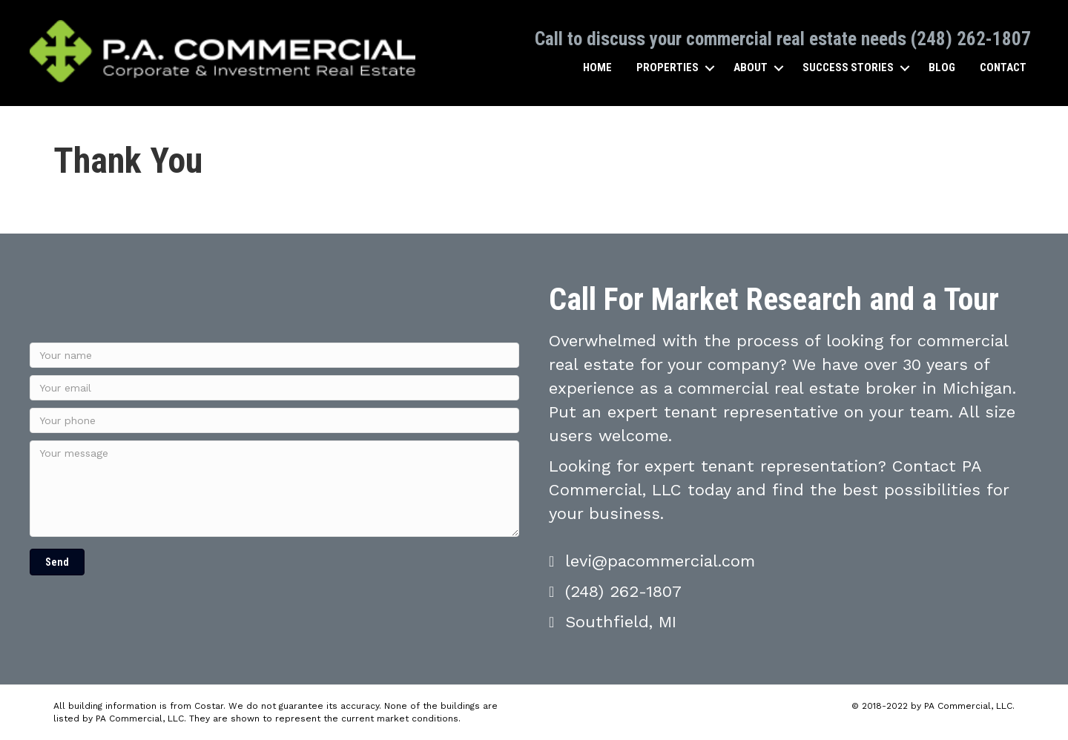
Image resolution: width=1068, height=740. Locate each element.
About (751, 67)
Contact (1003, 67)
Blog (942, 67)
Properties (667, 67)
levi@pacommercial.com (660, 561)
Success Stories (848, 67)
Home (597, 67)
